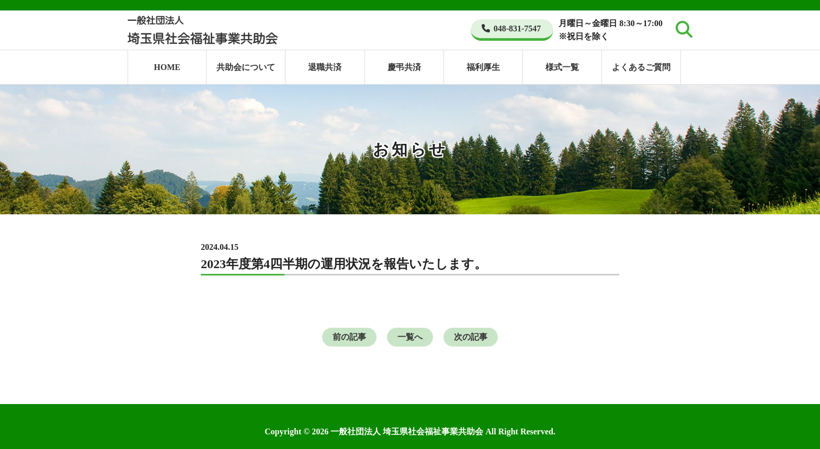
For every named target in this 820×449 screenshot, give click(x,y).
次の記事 (470, 336)
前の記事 (349, 336)
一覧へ (410, 336)
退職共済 (324, 67)
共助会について (246, 67)
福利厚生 (483, 67)
